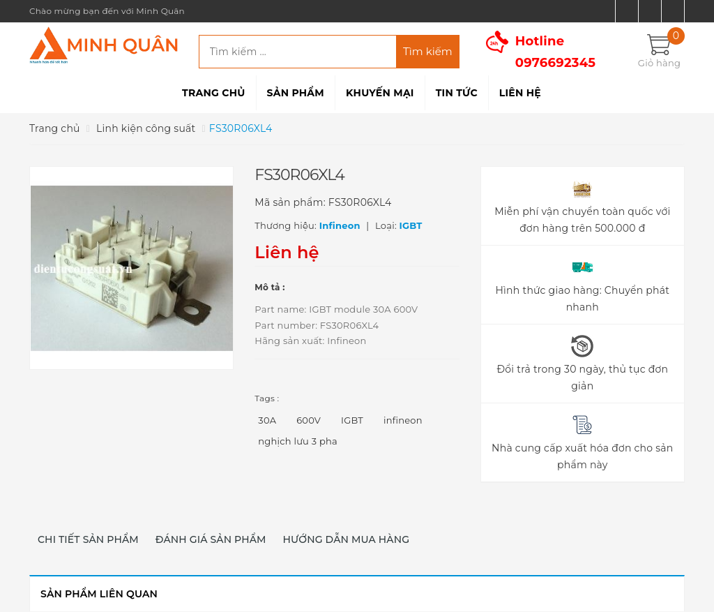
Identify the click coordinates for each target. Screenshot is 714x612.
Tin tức (457, 93)
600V (308, 420)
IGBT (352, 420)
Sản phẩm (295, 93)
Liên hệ (520, 93)
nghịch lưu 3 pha (297, 441)
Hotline (555, 51)
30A (267, 420)
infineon (403, 420)
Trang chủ (213, 93)
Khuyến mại (380, 93)
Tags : (267, 398)
